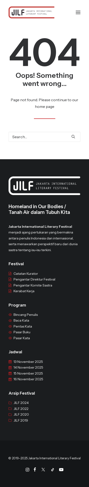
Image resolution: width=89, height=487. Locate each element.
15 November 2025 (28, 379)
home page (44, 106)
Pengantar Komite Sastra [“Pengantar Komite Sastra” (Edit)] (33, 291)
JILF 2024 (21, 409)
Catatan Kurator (26, 279)
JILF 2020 (21, 420)
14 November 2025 (28, 373)
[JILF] (32, 12)
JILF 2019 (21, 426)
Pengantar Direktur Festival (34, 285)
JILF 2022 (21, 415)
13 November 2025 (28, 368)
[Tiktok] (53, 470)
